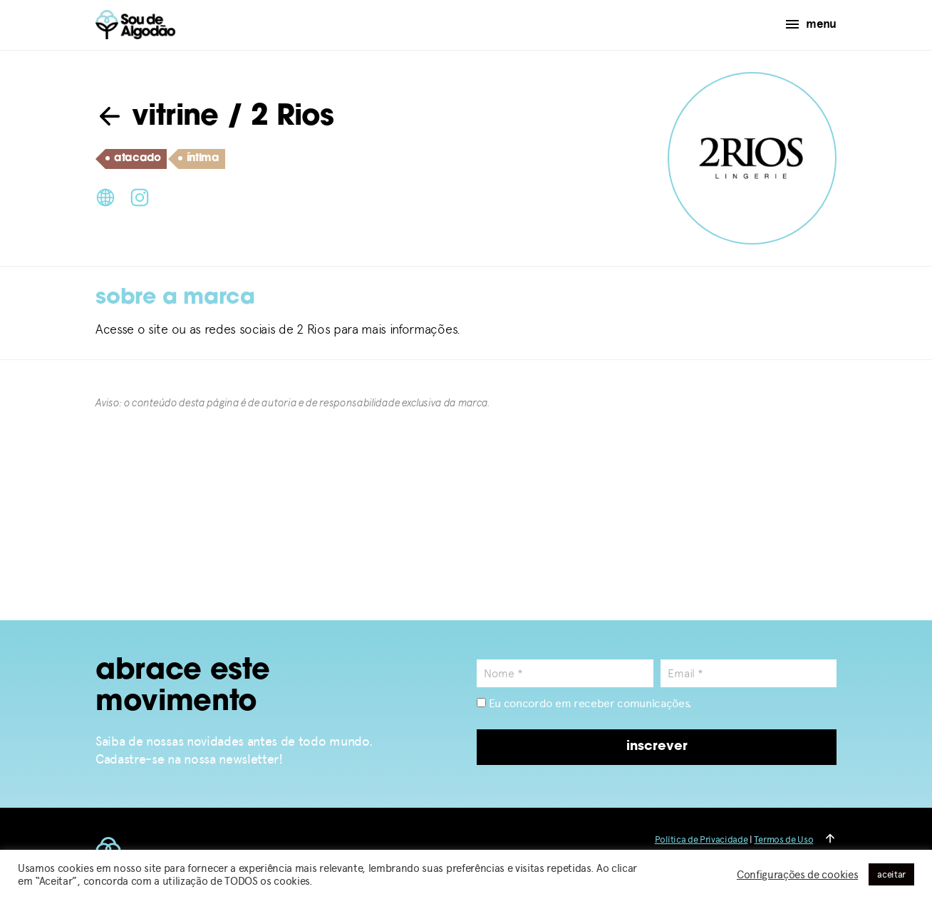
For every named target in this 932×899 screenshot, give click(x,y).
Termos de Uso (783, 839)
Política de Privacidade (701, 839)
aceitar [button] (891, 874)
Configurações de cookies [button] (797, 874)
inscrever (657, 747)
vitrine (157, 117)
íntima (198, 159)
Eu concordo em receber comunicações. (584, 703)
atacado (133, 159)
